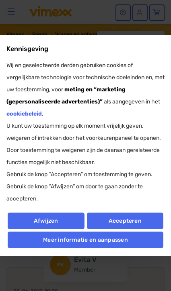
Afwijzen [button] (46, 220)
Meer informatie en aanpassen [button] (85, 239)
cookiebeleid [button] (24, 113)
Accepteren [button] (125, 220)
